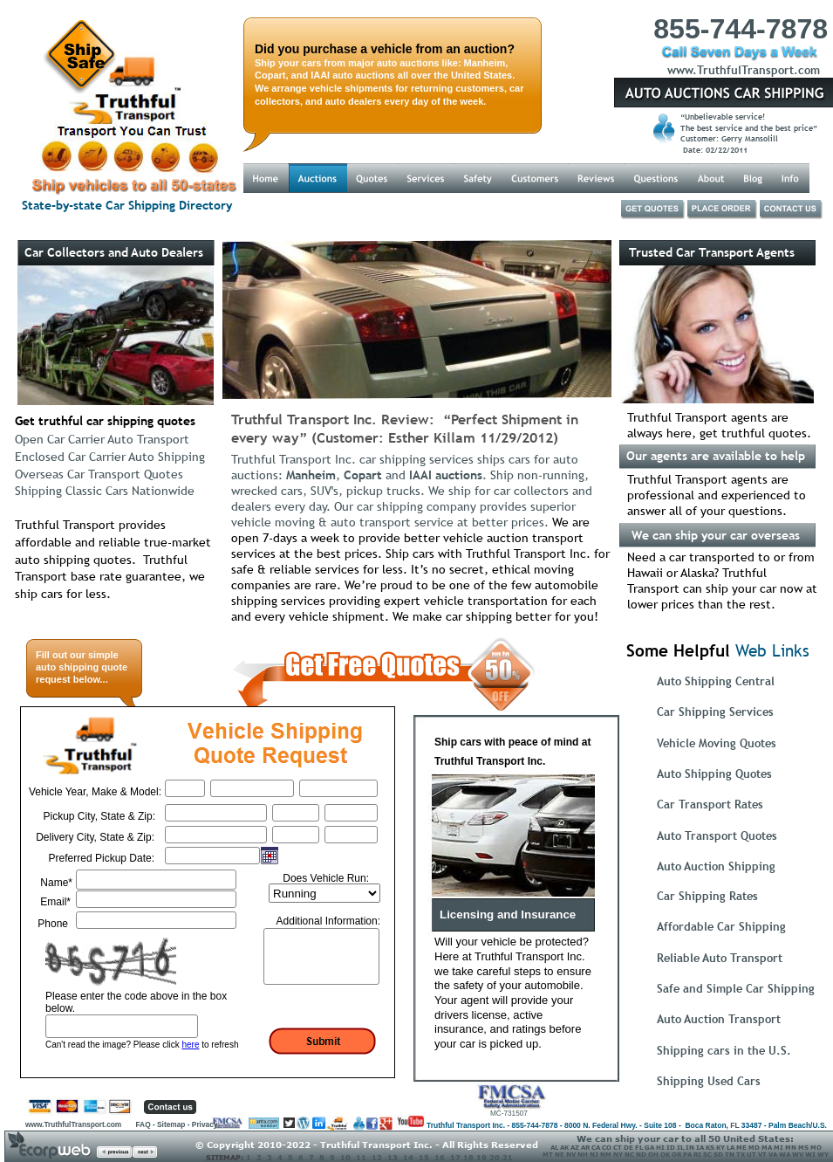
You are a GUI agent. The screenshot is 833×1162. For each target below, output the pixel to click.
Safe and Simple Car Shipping (736, 988)
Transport (767, 70)
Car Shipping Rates (707, 896)
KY (720, 1147)
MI (778, 1147)
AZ (574, 1147)
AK (564, 1147)
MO (816, 1147)
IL (680, 1147)
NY (618, 1154)
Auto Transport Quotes (717, 835)
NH (582, 1154)
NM (605, 1154)
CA (595, 1147)
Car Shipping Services (715, 711)
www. (682, 70)
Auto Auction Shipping (716, 866)
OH (653, 1154)
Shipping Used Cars (709, 1081)
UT (751, 1154)
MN (790, 1147)
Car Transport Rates (710, 804)
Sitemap (171, 1124)
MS (803, 1147)
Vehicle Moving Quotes (716, 743)
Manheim (311, 475)
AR (585, 1147)
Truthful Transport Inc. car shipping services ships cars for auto (406, 459)
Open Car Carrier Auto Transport (102, 439)
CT (617, 1147)
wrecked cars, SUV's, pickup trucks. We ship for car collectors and (413, 490)
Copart (363, 475)
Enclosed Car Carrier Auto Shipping (110, 456)
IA (700, 1147)
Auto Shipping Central (716, 681)
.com (807, 70)
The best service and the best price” (750, 127)
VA (772, 1154)
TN (729, 1154)
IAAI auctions (445, 475)
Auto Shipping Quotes (714, 773)
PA (687, 1154)
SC (707, 1154)
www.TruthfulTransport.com (74, 1124)
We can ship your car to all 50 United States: (685, 1138)
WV (797, 1154)
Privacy (205, 1124)
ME (741, 1147)
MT (548, 1154)
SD (718, 1154)
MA (766, 1147)
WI (810, 1154)
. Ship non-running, (539, 475)
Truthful (719, 70)
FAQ (142, 1124)
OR (676, 1154)
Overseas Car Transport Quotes (99, 474)
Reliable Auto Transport (719, 958)
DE (628, 1147)
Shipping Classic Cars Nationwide (105, 490)
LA (730, 1147)
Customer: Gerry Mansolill (729, 138)
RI (697, 1154)
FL (734, 1125)
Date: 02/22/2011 (714, 149)
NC (629, 1154)
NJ (594, 1154)
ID (670, 1147)
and (395, 475)
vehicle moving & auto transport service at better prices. (391, 522)
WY (822, 1154)
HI (660, 1147)
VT (762, 1154)
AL (554, 1147)
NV (571, 1154)
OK (665, 1154)
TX (740, 1154)
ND (641, 1154)
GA (649, 1147)
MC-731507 (509, 1113)
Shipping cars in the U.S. (724, 1050)
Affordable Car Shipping (721, 926)
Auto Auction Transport (719, 1019)
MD (754, 1147)
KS (710, 1147)
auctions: (258, 475)
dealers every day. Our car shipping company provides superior (405, 506)
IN (690, 1147)
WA (784, 1154)
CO (606, 1147)
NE (559, 1154)
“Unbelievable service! (724, 116)
